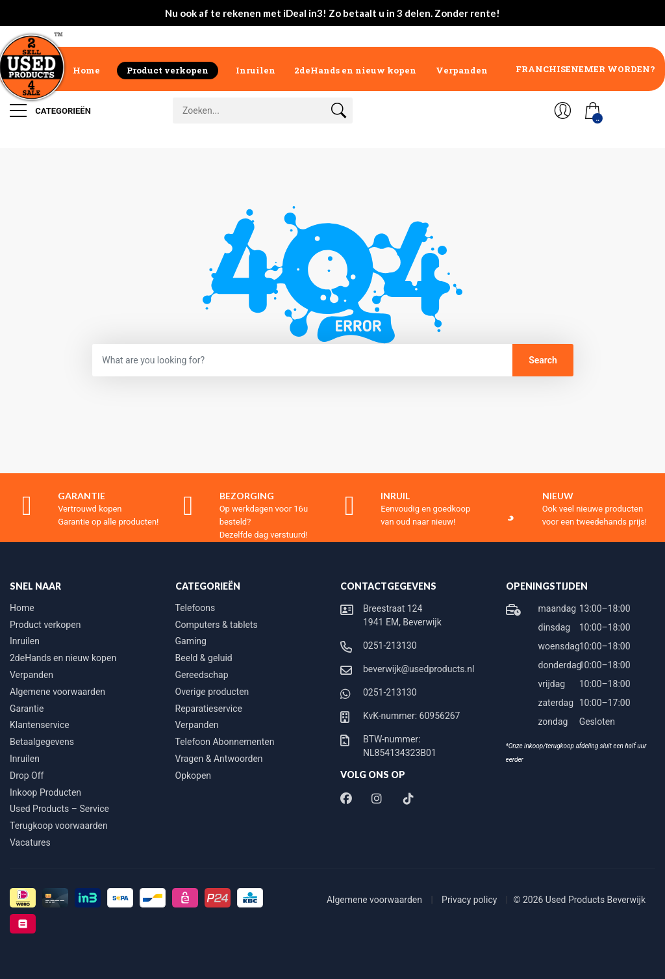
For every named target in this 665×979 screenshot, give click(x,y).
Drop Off (27, 775)
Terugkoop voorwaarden (59, 825)
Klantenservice (39, 725)
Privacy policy (470, 899)
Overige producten (212, 691)
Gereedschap (202, 675)
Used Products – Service (59, 808)
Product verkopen (167, 70)
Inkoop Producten (45, 792)
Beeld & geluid (203, 658)
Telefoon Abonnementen (225, 742)
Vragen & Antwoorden (219, 758)
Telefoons (195, 608)
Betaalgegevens (42, 742)
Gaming (191, 641)
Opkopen (193, 775)
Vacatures (30, 842)
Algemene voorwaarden (57, 691)
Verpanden (462, 70)
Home (86, 70)
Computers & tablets (216, 625)
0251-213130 (390, 645)
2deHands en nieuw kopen (355, 70)
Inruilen (255, 70)
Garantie (27, 708)
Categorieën (50, 110)
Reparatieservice (208, 708)
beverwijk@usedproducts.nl (418, 669)
